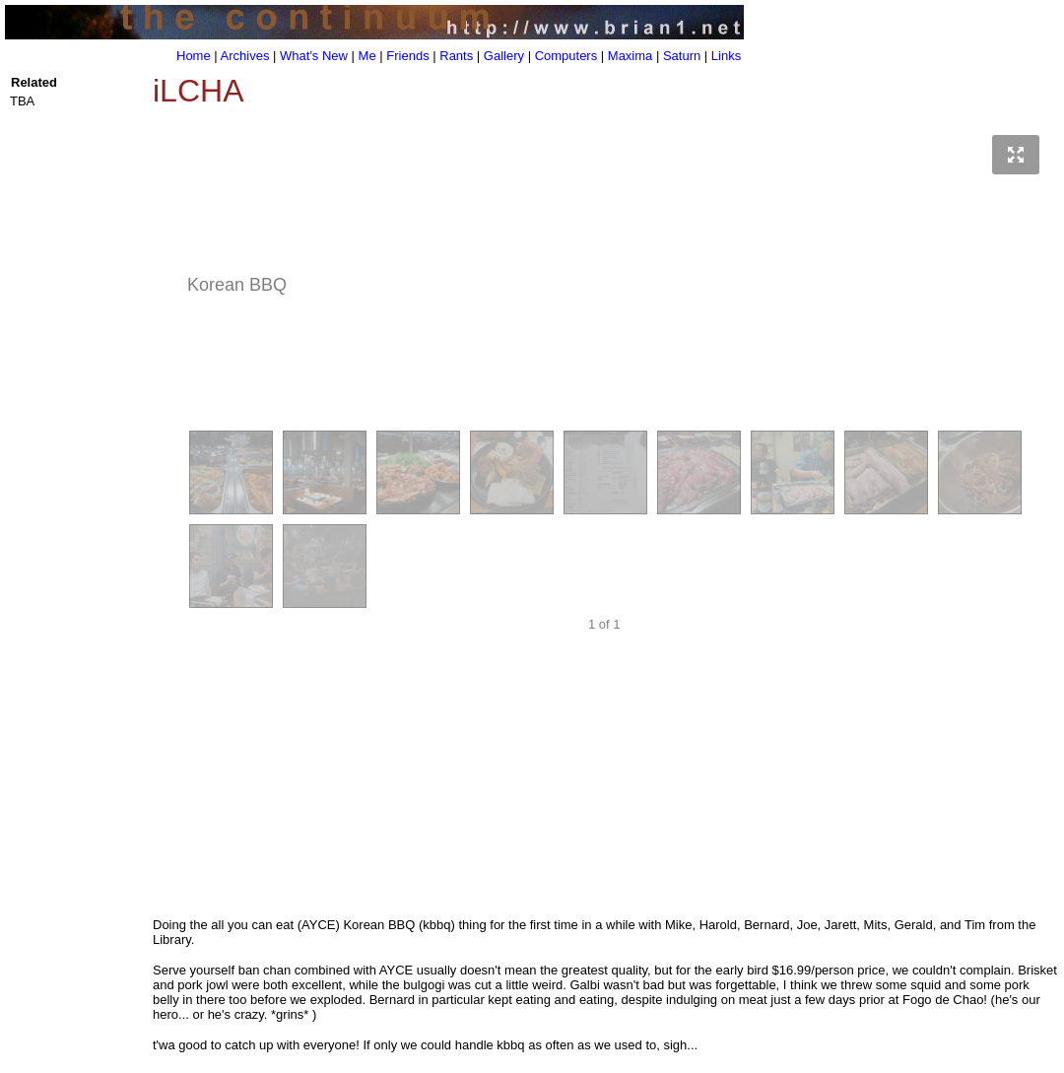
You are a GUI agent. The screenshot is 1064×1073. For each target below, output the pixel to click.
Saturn (681, 55)
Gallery (504, 55)
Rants (456, 55)
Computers (566, 55)
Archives (245, 55)
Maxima (630, 55)
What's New (314, 55)
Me (367, 55)
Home (193, 55)
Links (726, 55)
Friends (407, 55)
